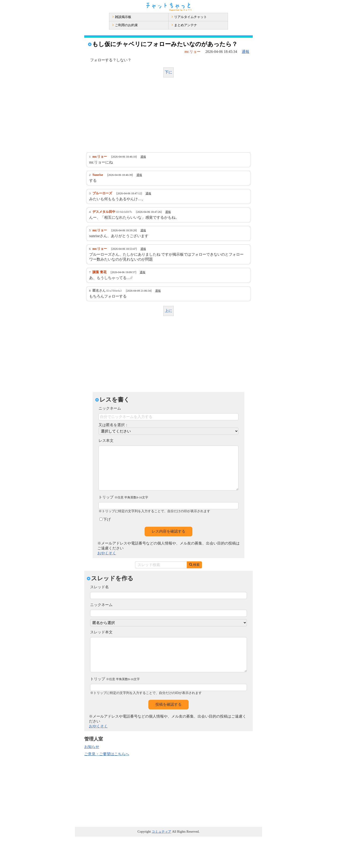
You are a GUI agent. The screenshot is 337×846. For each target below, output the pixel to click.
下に (168, 72)
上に (168, 311)
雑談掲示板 (121, 17)
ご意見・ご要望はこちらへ (106, 763)
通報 (245, 52)
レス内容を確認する (168, 541)
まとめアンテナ (184, 25)
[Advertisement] (168, 116)
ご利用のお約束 (125, 25)
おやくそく (106, 562)
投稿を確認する (168, 714)
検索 (194, 574)
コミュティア (161, 841)
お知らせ (91, 756)
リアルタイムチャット (189, 17)
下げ (105, 529)
